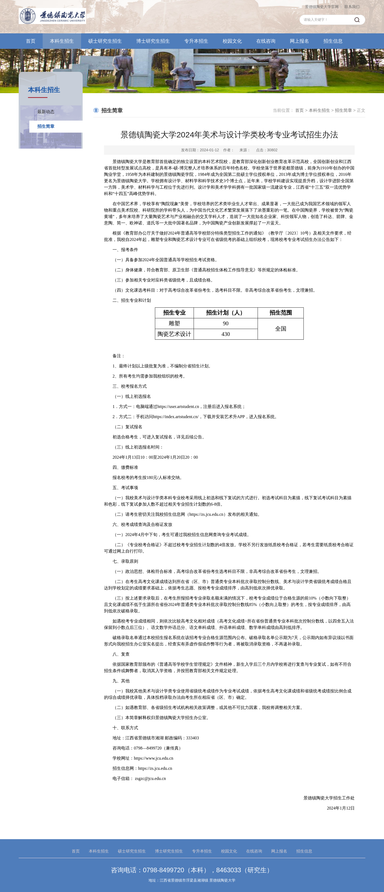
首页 (30, 41)
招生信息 (333, 41)
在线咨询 (265, 41)
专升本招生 (196, 41)
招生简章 (45, 126)
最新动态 (45, 111)
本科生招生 (62, 41)
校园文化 (232, 41)
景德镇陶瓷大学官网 (322, 7)
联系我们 (352, 7)
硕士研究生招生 (105, 41)
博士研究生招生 (153, 41)
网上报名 (299, 41)
